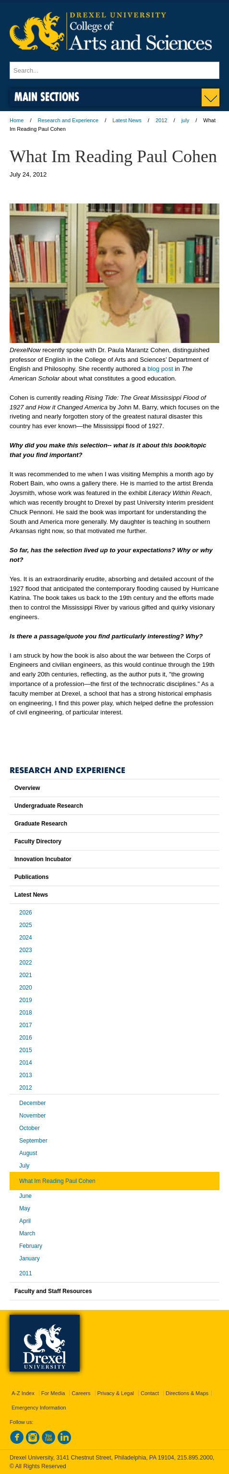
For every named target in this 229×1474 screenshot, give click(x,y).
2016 (25, 1037)
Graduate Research (40, 823)
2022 (25, 962)
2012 (161, 120)
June (25, 1196)
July (24, 1165)
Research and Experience (68, 120)
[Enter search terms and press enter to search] (114, 70)
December (32, 1103)
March (27, 1233)
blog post (160, 368)
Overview (27, 788)
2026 (25, 912)
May (24, 1208)
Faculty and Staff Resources (53, 1291)
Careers (81, 1393)
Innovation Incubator (43, 859)
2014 (25, 1062)
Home (17, 120)
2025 (25, 925)
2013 (25, 1075)
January (29, 1258)
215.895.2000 (195, 1457)
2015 (25, 1050)
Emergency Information (39, 1407)
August (28, 1153)
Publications (31, 877)
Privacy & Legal (115, 1393)
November (32, 1115)
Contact (150, 1393)
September (33, 1140)
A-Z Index (23, 1393)
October (29, 1128)
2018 (25, 1012)
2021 (25, 975)
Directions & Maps (187, 1393)
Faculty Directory (37, 841)
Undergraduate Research (48, 805)
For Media (53, 1393)
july (185, 120)
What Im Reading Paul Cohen (57, 1181)
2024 (25, 937)
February (30, 1246)
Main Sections (46, 96)
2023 (25, 950)
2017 (25, 1025)
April (25, 1221)
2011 (25, 1273)
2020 (25, 987)
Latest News (127, 120)
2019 (25, 1000)
